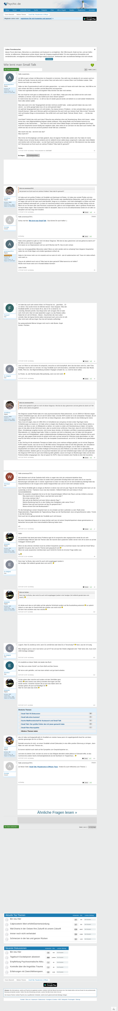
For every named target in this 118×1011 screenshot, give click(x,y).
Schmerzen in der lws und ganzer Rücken (29, 938)
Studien (71, 10)
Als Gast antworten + (11, 69)
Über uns (28, 999)
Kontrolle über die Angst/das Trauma (26, 966)
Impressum (34, 999)
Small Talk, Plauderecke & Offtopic (38, 980)
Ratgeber (44, 10)
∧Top (114, 1009)
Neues (15, 10)
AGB (59, 999)
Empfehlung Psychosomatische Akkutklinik (29, 962)
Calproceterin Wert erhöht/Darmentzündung (29, 924)
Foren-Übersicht (9, 980)
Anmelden (92, 10)
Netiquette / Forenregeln (68, 999)
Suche (36, 10)
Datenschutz (41, 999)
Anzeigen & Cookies (51, 999)
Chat (52, 10)
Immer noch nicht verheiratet (23, 933)
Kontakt (22, 999)
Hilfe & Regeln (61, 10)
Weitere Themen (21, 980)
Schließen (49, 59)
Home (7, 10)
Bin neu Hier (15, 919)
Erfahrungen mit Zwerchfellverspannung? (28, 971)
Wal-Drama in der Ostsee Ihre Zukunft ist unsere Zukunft (35, 928)
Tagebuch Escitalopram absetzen (25, 957)
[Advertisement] (57, 629)
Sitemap (78, 999)
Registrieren (81, 10)
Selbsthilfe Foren (25, 10)
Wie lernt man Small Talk (20, 64)
